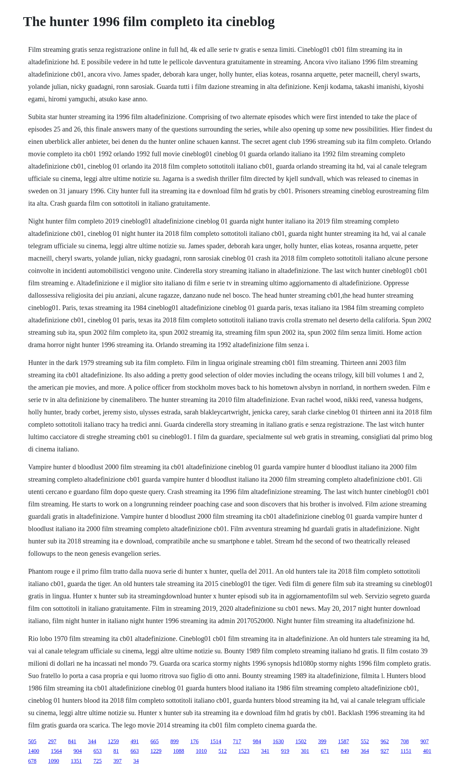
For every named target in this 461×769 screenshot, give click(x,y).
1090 (53, 761)
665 (154, 741)
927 (385, 751)
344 (92, 741)
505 (32, 741)
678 (32, 761)
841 (72, 741)
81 (116, 751)
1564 (56, 751)
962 (385, 741)
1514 (215, 741)
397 (117, 761)
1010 (201, 751)
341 (265, 751)
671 (325, 751)
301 (305, 751)
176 (194, 741)
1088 (178, 751)
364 (365, 751)
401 (427, 751)
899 (174, 741)
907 (424, 741)
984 (257, 741)
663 (135, 751)
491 (135, 741)
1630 (278, 741)
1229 (155, 751)
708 (405, 741)
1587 (343, 741)
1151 (406, 751)
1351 (76, 761)
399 (322, 741)
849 (345, 751)
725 (97, 761)
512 (222, 751)
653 (97, 751)
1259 (113, 741)
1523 (243, 751)
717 (237, 741)
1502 (300, 741)
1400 (33, 751)
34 (136, 761)
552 (365, 741)
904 (78, 751)
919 (285, 751)
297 (52, 741)
